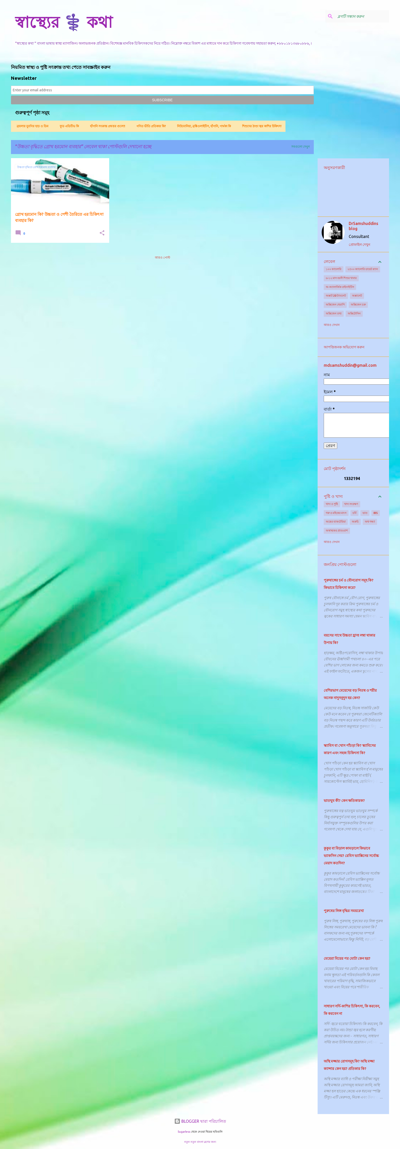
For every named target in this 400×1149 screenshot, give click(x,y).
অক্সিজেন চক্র (358, 304)
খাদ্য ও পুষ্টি (332, 504)
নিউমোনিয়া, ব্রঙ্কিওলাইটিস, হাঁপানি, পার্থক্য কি (202, 126)
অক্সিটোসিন (354, 313)
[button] (102, 233)
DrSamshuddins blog (363, 226)
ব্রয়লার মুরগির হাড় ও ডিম (31, 126)
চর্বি (354, 512)
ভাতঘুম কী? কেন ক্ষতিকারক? (344, 801)
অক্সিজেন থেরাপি (335, 304)
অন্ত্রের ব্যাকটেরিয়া (336, 521)
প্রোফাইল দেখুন (359, 245)
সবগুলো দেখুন (300, 146)
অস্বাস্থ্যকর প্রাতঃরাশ (337, 530)
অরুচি (355, 521)
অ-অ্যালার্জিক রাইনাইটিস (340, 286)
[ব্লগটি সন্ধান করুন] (362, 16)
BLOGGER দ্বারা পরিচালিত (200, 1121)
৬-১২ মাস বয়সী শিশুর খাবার (341, 278)
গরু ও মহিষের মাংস (336, 512)
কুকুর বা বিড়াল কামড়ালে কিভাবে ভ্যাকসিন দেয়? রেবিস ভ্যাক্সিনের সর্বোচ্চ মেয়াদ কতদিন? (351, 855)
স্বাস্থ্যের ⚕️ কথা (63, 22)
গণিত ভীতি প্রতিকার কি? (149, 126)
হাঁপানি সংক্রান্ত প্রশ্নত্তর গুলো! (106, 126)
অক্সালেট (357, 295)
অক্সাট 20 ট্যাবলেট (336, 295)
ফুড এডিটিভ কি (67, 126)
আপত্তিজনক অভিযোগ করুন (344, 347)
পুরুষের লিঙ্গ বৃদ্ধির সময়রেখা (344, 911)
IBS (375, 512)
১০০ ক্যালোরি (333, 269)
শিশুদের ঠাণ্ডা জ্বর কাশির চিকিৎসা (260, 126)
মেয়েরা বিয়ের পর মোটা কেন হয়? (347, 958)
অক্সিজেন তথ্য (334, 313)
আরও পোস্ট (162, 257)
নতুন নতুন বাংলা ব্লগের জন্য (200, 1141)
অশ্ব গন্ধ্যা (370, 521)
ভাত (364, 512)
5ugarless (184, 1131)
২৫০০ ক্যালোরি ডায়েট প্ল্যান (362, 269)
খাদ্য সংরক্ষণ (351, 504)
